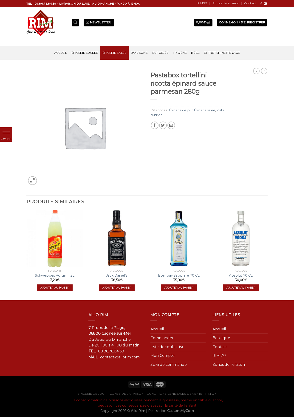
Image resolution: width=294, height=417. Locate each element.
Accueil (60, 52)
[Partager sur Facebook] (154, 125)
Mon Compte (162, 355)
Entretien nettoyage (222, 52)
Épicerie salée (114, 52)
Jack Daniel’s (116, 275)
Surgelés (160, 52)
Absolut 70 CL (241, 275)
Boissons (139, 52)
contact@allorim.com (120, 357)
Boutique (221, 338)
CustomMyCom (180, 411)
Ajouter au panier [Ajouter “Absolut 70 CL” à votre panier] (240, 287)
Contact (250, 3)
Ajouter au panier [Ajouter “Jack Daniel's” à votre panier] (116, 287)
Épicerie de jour (181, 110)
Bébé (195, 52)
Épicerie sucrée (84, 52)
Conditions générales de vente (174, 393)
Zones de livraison (225, 3)
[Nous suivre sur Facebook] (261, 3)
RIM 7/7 (202, 3)
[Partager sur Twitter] (163, 125)
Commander (162, 338)
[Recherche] (75, 22)
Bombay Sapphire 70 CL (179, 275)
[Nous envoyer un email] (265, 3)
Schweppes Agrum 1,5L (54, 275)
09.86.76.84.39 (111, 351)
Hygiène (180, 52)
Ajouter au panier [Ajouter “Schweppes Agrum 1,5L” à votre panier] (54, 287)
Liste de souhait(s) (166, 347)
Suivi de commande (168, 364)
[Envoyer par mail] (171, 125)
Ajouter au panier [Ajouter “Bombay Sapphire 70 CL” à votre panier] (178, 287)
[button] (6, 133)
